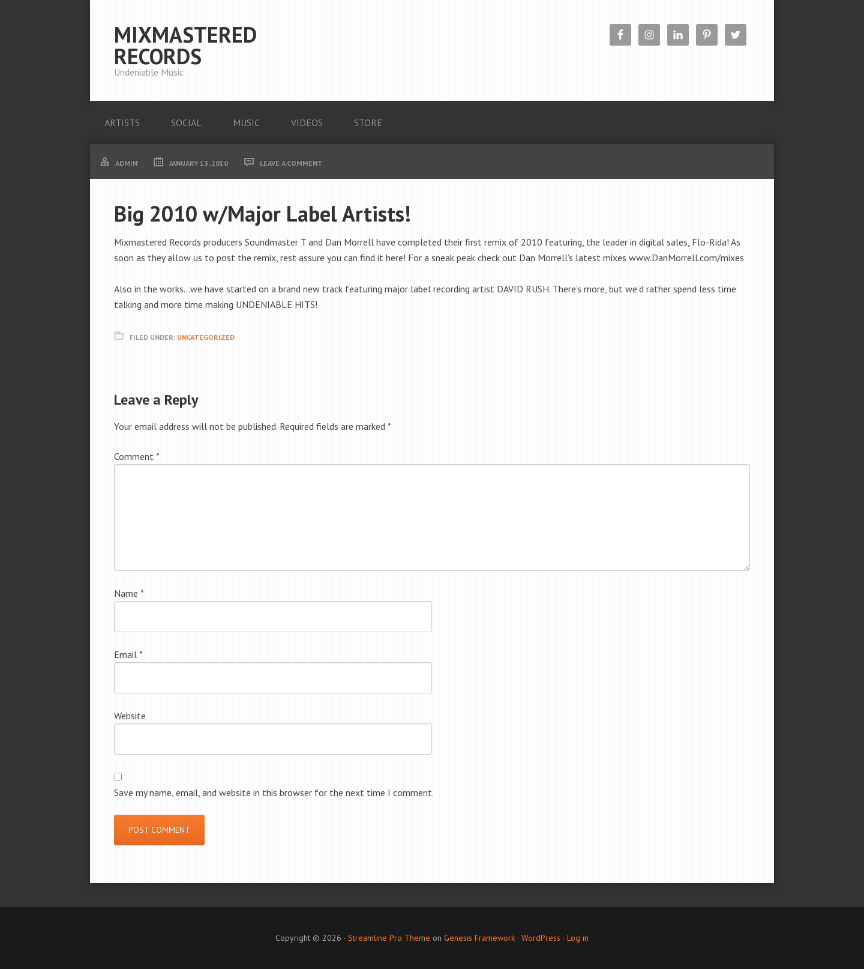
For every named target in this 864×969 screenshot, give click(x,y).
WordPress (540, 937)
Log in (578, 937)
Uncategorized (206, 337)
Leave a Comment (291, 163)
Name (129, 593)
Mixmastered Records (185, 45)
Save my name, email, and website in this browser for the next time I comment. (274, 792)
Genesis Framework (479, 937)
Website (130, 716)
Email (128, 654)
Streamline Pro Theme (389, 937)
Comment (137, 456)
